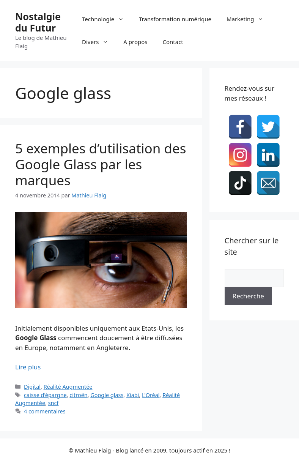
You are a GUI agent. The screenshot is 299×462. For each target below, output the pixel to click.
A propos (135, 42)
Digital (32, 386)
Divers (99, 41)
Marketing (249, 19)
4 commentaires (45, 411)
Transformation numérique (175, 19)
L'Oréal (151, 395)
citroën (78, 395)
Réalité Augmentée (68, 386)
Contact (173, 42)
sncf (53, 403)
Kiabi (132, 395)
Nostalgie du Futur (38, 22)
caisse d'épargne (45, 395)
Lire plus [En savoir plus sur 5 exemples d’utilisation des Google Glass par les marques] (28, 367)
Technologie (106, 19)
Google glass (106, 395)
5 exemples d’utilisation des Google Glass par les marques (100, 164)
